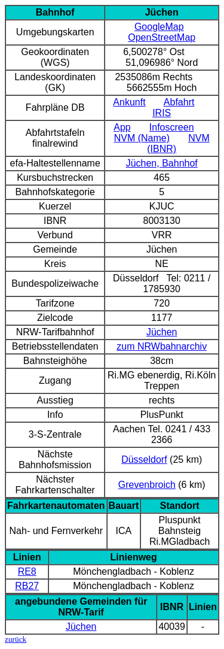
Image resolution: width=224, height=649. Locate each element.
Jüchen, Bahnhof (162, 163)
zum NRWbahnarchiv (161, 346)
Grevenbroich (147, 485)
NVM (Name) (142, 138)
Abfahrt (179, 102)
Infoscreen (171, 127)
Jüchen (161, 332)
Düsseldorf (144, 459)
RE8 (27, 571)
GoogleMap (159, 27)
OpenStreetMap (161, 37)
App (121, 127)
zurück (15, 639)
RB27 (27, 586)
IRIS (161, 113)
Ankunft (129, 102)
